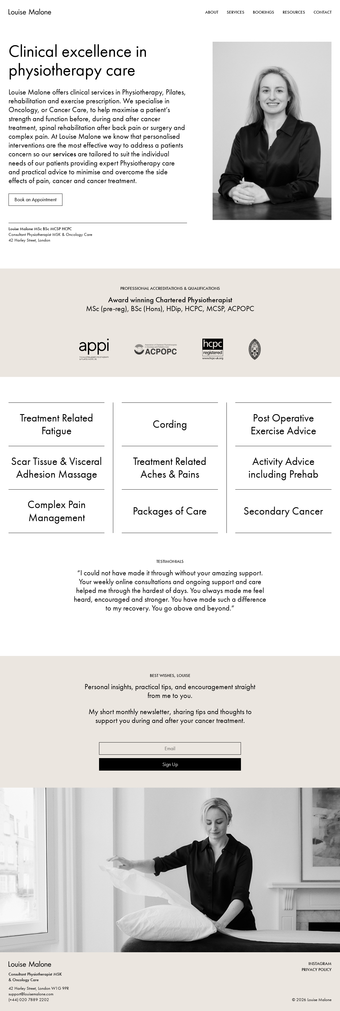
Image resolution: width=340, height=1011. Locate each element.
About (211, 12)
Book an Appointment (35, 199)
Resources (294, 12)
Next (250, 599)
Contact (322, 12)
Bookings (263, 12)
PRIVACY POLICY (316, 969)
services (64, 154)
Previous (89, 599)
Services (235, 12)
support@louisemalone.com (31, 994)
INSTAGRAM (319, 963)
